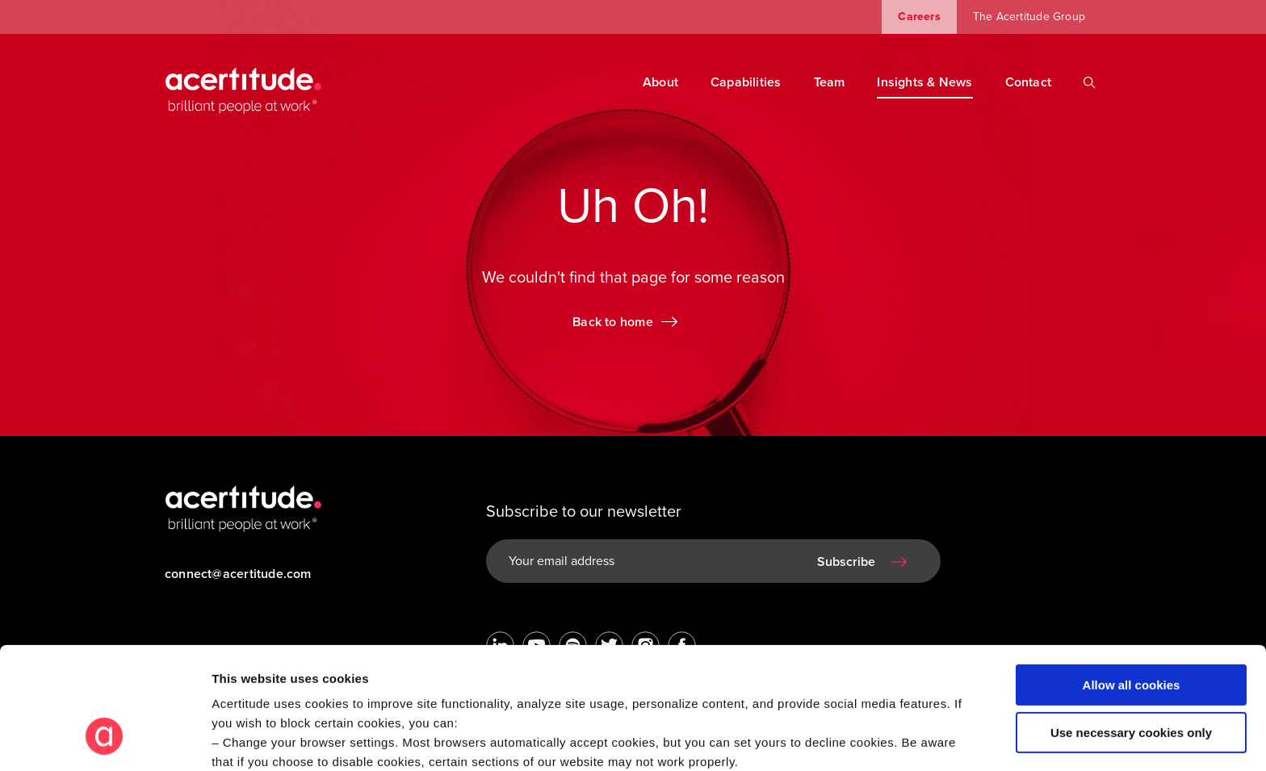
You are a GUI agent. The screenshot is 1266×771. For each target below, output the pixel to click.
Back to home (612, 322)
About (660, 82)
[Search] (1089, 82)
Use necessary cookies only (1131, 628)
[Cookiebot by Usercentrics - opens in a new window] (104, 739)
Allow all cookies (1131, 581)
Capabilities (746, 82)
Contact (1028, 82)
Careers (919, 16)
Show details (249, 739)
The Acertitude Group (1029, 16)
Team (829, 82)
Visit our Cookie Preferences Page (328, 677)
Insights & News (924, 82)
